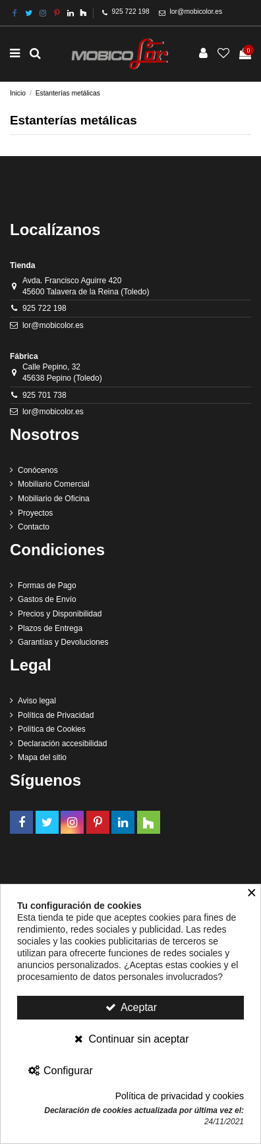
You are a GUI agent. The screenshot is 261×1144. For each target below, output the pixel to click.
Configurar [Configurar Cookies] (60, 1070)
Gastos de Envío (47, 599)
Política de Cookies (52, 729)
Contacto (33, 526)
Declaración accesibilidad (62, 743)
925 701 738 (44, 395)
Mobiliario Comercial (54, 484)
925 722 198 (131, 11)
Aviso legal (37, 700)
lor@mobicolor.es (196, 11)
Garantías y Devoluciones (63, 642)
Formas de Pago (47, 585)
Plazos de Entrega (50, 628)
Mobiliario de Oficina (54, 498)
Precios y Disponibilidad (60, 613)
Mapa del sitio (42, 757)
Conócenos (38, 470)
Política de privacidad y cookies (179, 1096)
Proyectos (35, 513)
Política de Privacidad (56, 715)
